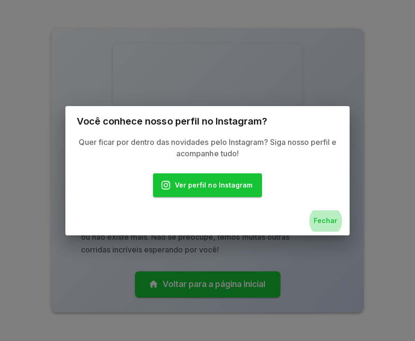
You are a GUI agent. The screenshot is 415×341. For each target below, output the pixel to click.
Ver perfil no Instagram (207, 185)
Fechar (325, 221)
